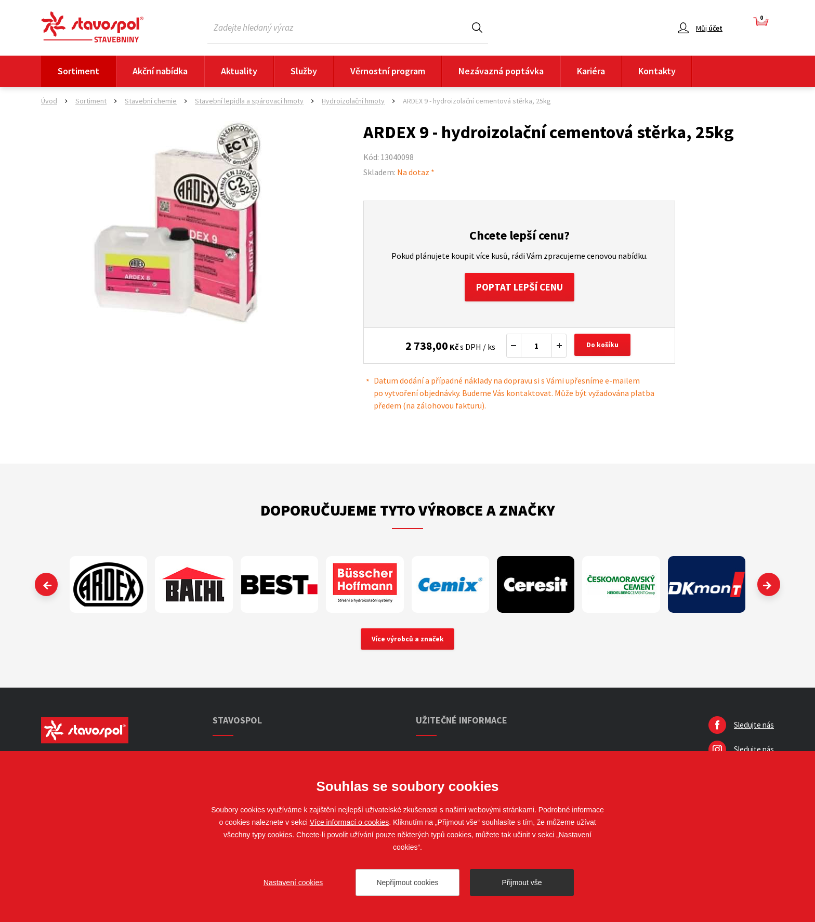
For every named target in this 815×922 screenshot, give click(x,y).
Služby (304, 71)
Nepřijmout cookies (407, 882)
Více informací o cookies (349, 822)
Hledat (477, 27)
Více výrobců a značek (408, 642)
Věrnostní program (387, 71)
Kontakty (657, 71)
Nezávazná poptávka (501, 71)
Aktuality (239, 71)
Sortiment (78, 71)
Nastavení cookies (293, 882)
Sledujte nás (754, 729)
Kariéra (591, 71)
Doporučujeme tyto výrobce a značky (407, 512)
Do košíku (604, 348)
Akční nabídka (160, 71)
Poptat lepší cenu (519, 288)
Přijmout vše (522, 882)
